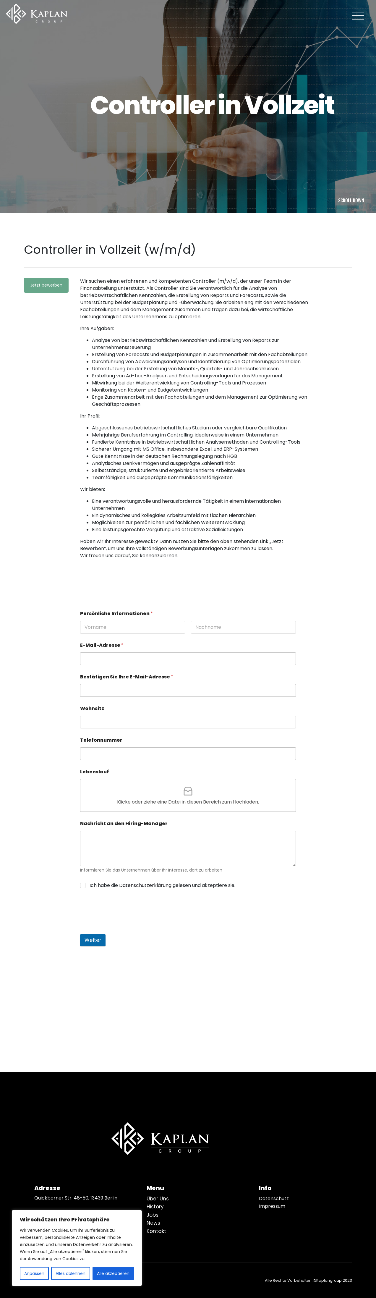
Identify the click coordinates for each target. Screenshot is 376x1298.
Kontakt (156, 1231)
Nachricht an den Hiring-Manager (124, 823)
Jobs (152, 1214)
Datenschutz (274, 1198)
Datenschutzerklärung (145, 885)
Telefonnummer (101, 740)
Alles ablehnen (70, 1273)
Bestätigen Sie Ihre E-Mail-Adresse (126, 677)
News (153, 1222)
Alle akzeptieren (113, 1273)
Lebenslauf (94, 772)
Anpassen (34, 1273)
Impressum (272, 1206)
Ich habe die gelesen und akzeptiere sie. (162, 885)
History (155, 1206)
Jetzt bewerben (46, 285)
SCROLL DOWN (351, 200)
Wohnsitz (92, 708)
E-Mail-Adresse (102, 645)
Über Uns (158, 1198)
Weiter (93, 940)
